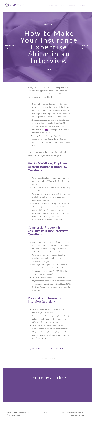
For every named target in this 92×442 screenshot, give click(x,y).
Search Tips (52, 5)
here (46, 129)
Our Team (82, 5)
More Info (71, 5)
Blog (62, 5)
